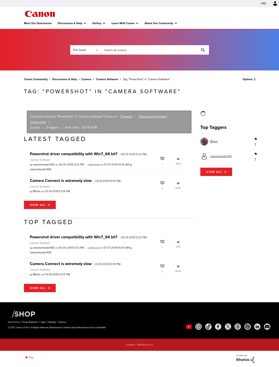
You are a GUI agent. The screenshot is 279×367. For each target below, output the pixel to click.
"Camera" (126, 116)
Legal (43, 322)
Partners (62, 322)
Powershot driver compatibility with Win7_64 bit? (88, 154)
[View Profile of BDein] (37, 191)
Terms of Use (13, 322)
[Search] (154, 50)
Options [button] (248, 79)
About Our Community (159, 23)
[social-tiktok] (208, 326)
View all (38, 205)
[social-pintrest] (247, 326)
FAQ (263, 3)
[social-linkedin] (257, 326)
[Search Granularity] (85, 50)
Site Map (52, 322)
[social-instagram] (198, 326)
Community (38, 122)
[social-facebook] (218, 326)
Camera (86, 79)
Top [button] (31, 357)
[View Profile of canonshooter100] (44, 165)
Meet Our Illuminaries (38, 23)
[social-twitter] (228, 326)
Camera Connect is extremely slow (75, 180)
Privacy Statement (30, 322)
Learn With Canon (123, 23)
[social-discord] (267, 326)
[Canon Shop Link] (21, 314)
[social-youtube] (189, 326)
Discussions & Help (70, 23)
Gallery (96, 23)
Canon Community (40, 13)
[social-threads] (238, 326)
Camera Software (107, 79)
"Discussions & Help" (153, 116)
